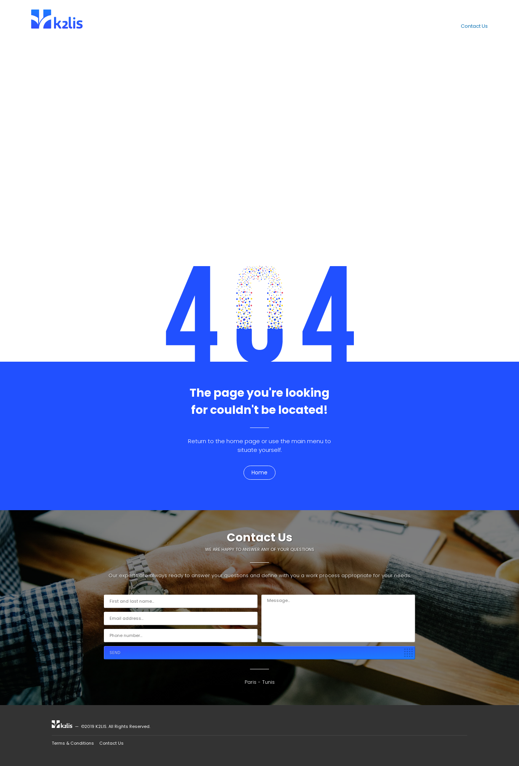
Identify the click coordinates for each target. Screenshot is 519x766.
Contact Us (474, 26)
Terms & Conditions (73, 743)
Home (259, 472)
